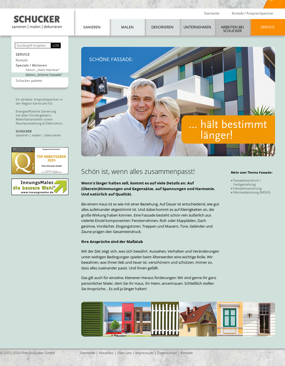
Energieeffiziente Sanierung (36, 111)
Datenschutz (167, 352)
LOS (56, 45)
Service (267, 27)
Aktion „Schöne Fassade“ (44, 74)
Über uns (124, 352)
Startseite (211, 13)
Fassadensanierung (247, 188)
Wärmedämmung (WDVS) (251, 192)
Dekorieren (162, 27)
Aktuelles (106, 352)
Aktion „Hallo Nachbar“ (43, 69)
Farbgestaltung (244, 184)
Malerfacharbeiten (29, 119)
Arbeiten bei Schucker (232, 28)
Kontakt (22, 60)
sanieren (22, 135)
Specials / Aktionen (31, 65)
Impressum (144, 352)
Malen (127, 27)
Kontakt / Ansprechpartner (253, 13)
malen (36, 135)
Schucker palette (29, 80)
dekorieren (52, 135)
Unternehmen (197, 27)
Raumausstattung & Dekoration (39, 123)
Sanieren (92, 27)
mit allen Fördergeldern (33, 115)
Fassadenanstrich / (247, 180)
